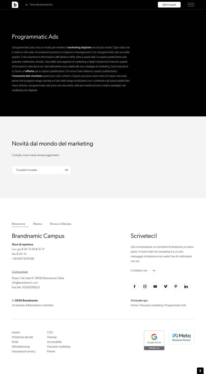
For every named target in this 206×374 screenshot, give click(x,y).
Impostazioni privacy (23, 352)
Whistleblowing (21, 347)
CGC (50, 333)
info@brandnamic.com (25, 283)
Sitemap (52, 337)
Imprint (16, 333)
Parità (15, 342)
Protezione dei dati (22, 337)
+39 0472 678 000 (23, 259)
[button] (191, 4)
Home (134, 306)
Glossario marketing (151, 306)
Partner (51, 352)
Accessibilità (54, 342)
